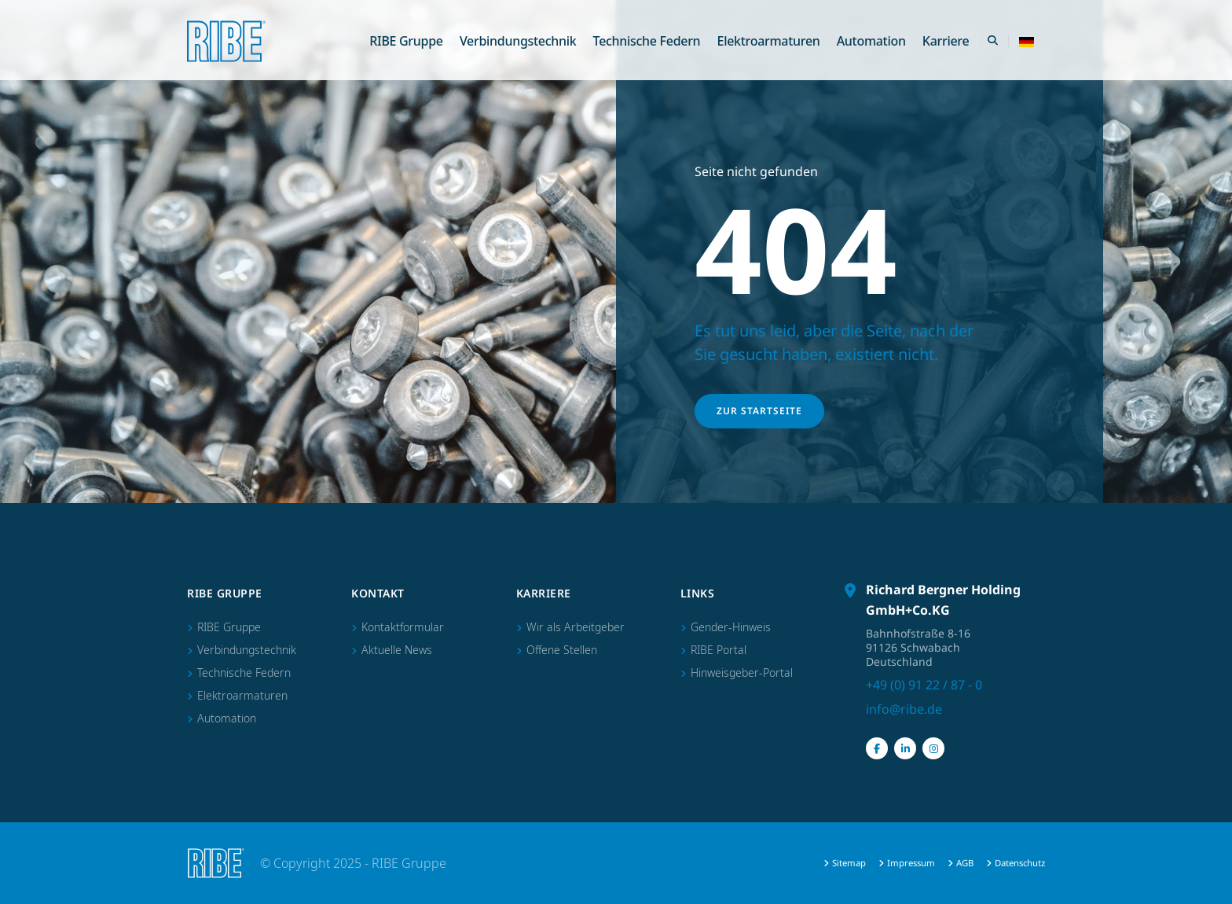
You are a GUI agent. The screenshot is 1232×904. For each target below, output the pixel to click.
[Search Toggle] (992, 41)
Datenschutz (1020, 863)
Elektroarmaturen (768, 41)
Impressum (911, 863)
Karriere (946, 41)
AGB (965, 863)
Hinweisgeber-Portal (742, 672)
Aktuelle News (396, 649)
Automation (871, 41)
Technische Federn (647, 41)
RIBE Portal (718, 649)
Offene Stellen (561, 649)
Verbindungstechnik (518, 41)
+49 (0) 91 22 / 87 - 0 (924, 684)
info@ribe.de (904, 709)
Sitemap (849, 863)
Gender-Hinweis (731, 626)
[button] (1026, 41)
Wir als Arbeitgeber (575, 626)
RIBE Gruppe (405, 41)
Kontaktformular (402, 626)
